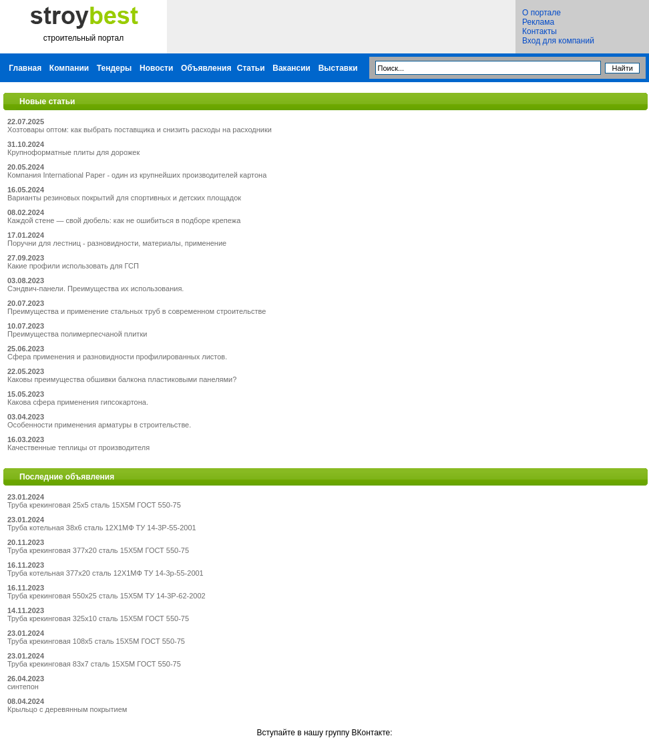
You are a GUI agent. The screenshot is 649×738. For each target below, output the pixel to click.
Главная (25, 68)
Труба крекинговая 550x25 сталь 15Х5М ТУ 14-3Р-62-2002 (106, 596)
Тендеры (114, 68)
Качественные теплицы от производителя (78, 447)
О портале (541, 12)
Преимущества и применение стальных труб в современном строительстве (136, 311)
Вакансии (291, 68)
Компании (69, 68)
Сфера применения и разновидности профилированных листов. (117, 357)
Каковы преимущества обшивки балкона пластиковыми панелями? (121, 379)
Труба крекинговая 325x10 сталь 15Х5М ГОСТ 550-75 (98, 618)
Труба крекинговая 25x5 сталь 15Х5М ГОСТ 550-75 (94, 505)
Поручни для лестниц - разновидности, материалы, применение (116, 243)
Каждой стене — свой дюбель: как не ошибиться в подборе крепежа (123, 220)
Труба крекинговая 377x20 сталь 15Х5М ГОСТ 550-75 (98, 550)
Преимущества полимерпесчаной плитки (77, 334)
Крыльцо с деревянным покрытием (67, 709)
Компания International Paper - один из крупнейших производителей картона (136, 175)
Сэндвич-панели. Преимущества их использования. (95, 289)
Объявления (206, 68)
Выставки (338, 68)
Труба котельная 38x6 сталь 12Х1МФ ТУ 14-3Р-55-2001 (101, 528)
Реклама (538, 22)
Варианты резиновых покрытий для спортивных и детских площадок (124, 198)
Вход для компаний (558, 40)
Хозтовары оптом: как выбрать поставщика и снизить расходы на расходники (139, 130)
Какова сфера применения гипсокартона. (77, 402)
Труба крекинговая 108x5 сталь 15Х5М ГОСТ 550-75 (96, 641)
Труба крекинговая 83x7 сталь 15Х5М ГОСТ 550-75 (94, 664)
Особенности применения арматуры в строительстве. (99, 425)
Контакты (539, 31)
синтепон (23, 687)
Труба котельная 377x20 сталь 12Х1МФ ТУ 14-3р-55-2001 (105, 573)
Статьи (251, 68)
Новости (156, 68)
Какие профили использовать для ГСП (73, 266)
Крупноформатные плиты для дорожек (73, 152)
